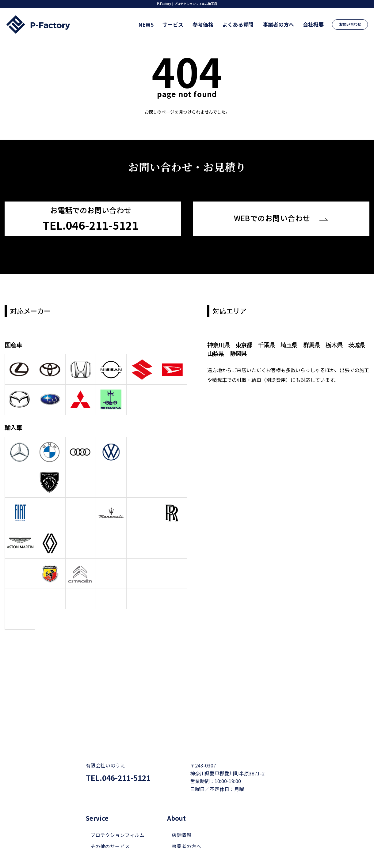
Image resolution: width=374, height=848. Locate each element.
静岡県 (251, 352)
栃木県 (338, 344)
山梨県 (227, 352)
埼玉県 (291, 344)
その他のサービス (110, 836)
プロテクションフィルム (117, 824)
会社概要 (314, 24)
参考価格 (208, 24)
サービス (179, 24)
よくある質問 (242, 24)
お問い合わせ (350, 24)
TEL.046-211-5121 (120, 767)
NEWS (154, 24)
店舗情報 (181, 824)
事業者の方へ (280, 24)
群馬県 (315, 344)
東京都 (245, 344)
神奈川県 (219, 344)
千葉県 (268, 344)
